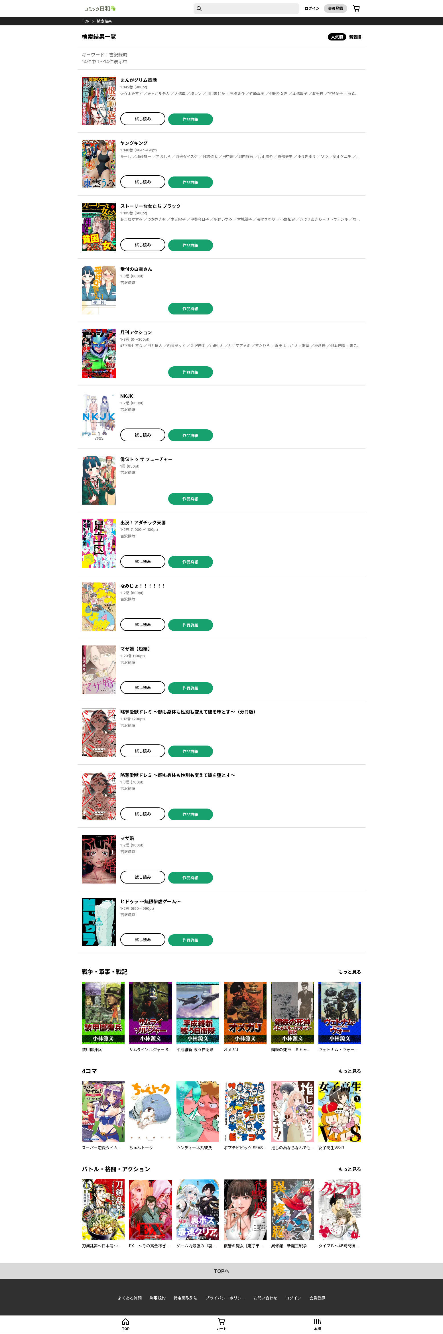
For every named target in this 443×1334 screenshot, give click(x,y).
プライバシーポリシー (225, 1298)
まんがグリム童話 (138, 80)
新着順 (355, 36)
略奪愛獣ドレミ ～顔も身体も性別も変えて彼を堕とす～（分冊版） (189, 712)
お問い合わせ (265, 1298)
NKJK (126, 396)
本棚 (317, 1329)
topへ (221, 1271)
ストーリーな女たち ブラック (150, 206)
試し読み (143, 118)
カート (221, 1329)
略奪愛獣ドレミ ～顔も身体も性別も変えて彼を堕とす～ (177, 775)
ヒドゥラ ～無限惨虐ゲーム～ (150, 901)
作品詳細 (190, 119)
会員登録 (335, 8)
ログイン (312, 8)
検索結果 (104, 21)
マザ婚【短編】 (136, 649)
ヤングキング (134, 143)
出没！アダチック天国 (143, 522)
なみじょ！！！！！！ (143, 586)
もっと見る (349, 972)
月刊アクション (136, 332)
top (86, 21)
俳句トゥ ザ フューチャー (146, 459)
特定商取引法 (186, 1298)
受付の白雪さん (136, 269)
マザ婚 (127, 838)
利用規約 (158, 1298)
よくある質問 (130, 1298)
